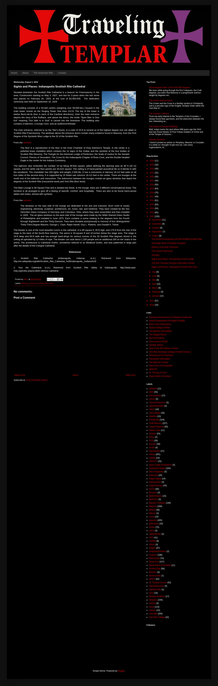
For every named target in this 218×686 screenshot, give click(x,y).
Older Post (130, 375)
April (154, 284)
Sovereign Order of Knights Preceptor (169, 243)
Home (14, 73)
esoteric (152, 433)
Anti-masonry (155, 395)
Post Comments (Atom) (36, 380)
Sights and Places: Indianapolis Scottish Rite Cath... (175, 267)
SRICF (152, 579)
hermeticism (154, 451)
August (155, 236)
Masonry (24, 283)
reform (152, 544)
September (157, 231)
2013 (152, 212)
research (32, 283)
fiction (151, 437)
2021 (152, 180)
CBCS (152, 409)
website (27, 142)
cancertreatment (156, 406)
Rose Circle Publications (160, 324)
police (151, 530)
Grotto (152, 447)
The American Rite (43, 73)
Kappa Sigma (155, 478)
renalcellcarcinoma (157, 551)
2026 (152, 160)
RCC (151, 537)
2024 (152, 168)
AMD (151, 392)
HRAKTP (153, 369)
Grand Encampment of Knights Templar (167, 320)
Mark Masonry (155, 496)
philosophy (154, 523)
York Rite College (157, 617)
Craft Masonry (155, 423)
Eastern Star (154, 430)
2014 (152, 208)
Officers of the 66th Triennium (165, 247)
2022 (152, 176)
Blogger (121, 671)
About (25, 73)
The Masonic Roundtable (160, 331)
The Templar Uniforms (159, 113)
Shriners (153, 572)
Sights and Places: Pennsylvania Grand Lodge (173, 259)
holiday (152, 458)
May (154, 280)
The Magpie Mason (158, 334)
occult (151, 516)
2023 (152, 173)
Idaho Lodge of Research (160, 465)
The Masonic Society (158, 362)
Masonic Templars (157, 503)
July (154, 272)
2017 (152, 196)
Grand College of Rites (159, 327)
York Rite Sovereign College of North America (169, 352)
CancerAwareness (157, 402)
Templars (153, 600)
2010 (152, 305)
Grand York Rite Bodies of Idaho (163, 348)
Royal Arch (154, 561)
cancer (152, 399)
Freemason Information (159, 359)
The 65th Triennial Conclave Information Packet (173, 263)
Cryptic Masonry (156, 426)
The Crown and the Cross (160, 100)
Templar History (156, 345)
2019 (152, 188)
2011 (152, 301)
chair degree (154, 413)
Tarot (151, 593)
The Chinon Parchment (162, 251)
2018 (152, 192)
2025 (152, 165)
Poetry (152, 527)
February (156, 292)
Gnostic (152, 444)
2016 (152, 200)
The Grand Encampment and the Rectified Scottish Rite (177, 239)
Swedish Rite (155, 589)
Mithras (152, 513)
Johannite (153, 475)
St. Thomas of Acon (158, 372)
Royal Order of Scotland (160, 376)
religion (152, 548)
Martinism (153, 499)
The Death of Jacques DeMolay (163, 126)
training (152, 603)
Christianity (154, 419)
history (152, 454)
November (157, 224)
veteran (152, 610)
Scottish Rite (42, 283)
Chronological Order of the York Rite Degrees (169, 87)
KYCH (152, 489)
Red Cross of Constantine (160, 365)
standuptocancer (156, 586)
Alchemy (155, 255)
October (156, 228)
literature (153, 492)
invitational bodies (157, 468)
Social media (155, 575)
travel (51, 283)
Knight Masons (155, 485)
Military (152, 510)
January (156, 296)
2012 (152, 216)
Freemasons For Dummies (161, 355)
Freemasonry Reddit (158, 341)
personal (153, 520)
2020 (152, 184)
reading (152, 541)
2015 (152, 204)
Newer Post (19, 375)
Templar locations (157, 596)
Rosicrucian (154, 558)
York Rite (153, 613)
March (155, 288)
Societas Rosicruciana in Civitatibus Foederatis (170, 317)
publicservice (155, 534)
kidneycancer (155, 482)
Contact (62, 73)
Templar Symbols (157, 139)
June (154, 276)
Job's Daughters (156, 471)
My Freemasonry (156, 338)
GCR (151, 440)
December (157, 220)
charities (153, 416)
